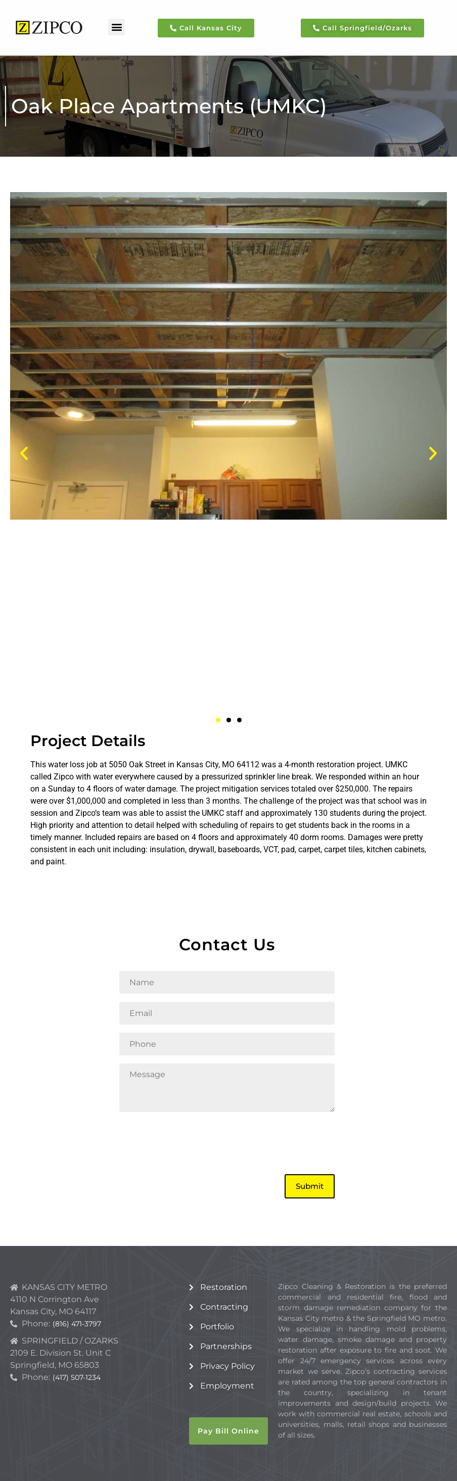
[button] (116, 27)
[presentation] (196, 1142)
